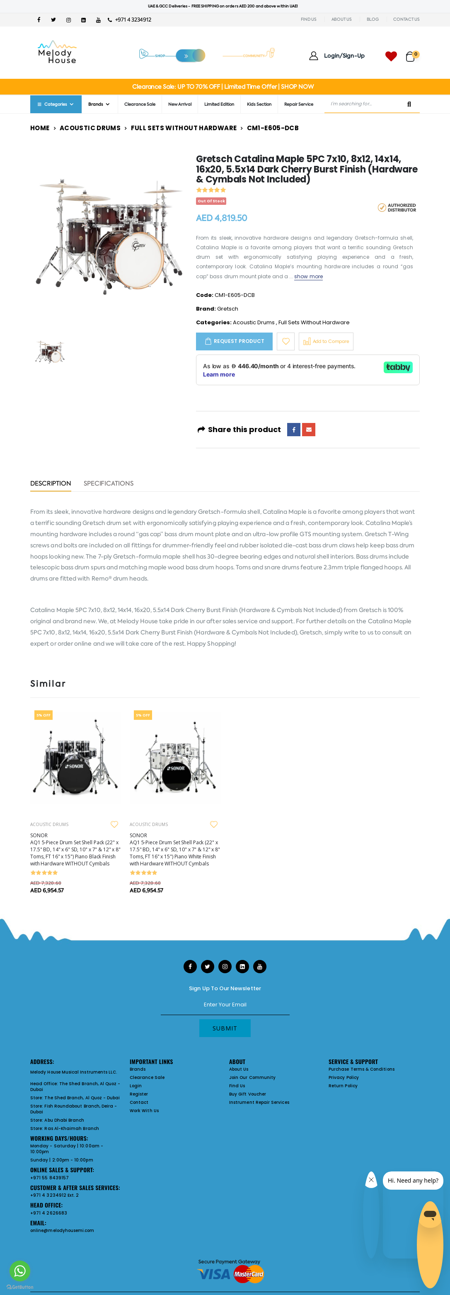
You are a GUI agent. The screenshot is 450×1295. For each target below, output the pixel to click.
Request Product (239, 341)
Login (136, 1086)
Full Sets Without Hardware (184, 128)
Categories (51, 104)
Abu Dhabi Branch (64, 1120)
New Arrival (179, 104)
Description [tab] (50, 484)
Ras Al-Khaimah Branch (71, 1128)
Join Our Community (252, 1077)
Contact (139, 1102)
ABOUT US (341, 19)
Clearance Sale (139, 104)
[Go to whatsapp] (20, 1271)
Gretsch (227, 309)
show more (308, 276)
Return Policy (343, 1086)
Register (139, 1094)
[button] (413, 53)
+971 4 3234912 (129, 19)
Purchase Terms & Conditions (361, 1069)
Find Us (237, 1086)
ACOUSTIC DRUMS (49, 824)
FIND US (309, 19)
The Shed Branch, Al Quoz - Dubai (75, 1087)
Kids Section (259, 104)
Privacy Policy (344, 1077)
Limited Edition (219, 104)
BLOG (373, 19)
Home (40, 128)
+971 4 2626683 (48, 1213)
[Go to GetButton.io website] (20, 1286)
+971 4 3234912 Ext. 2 (54, 1195)
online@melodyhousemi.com (62, 1230)
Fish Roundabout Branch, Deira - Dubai (73, 1109)
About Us (239, 1069)
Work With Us (144, 1111)
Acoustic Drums (90, 128)
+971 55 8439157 (49, 1178)
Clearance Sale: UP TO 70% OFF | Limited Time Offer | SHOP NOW (222, 86)
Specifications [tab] (108, 484)
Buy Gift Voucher (247, 1094)
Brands (95, 104)
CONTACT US (406, 19)
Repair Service (298, 104)
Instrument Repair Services (259, 1102)
